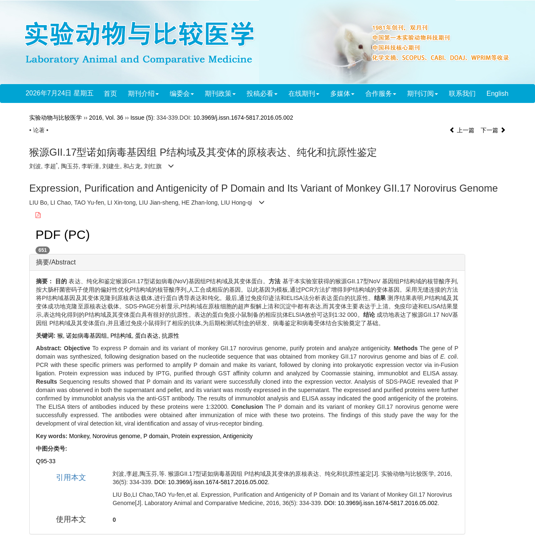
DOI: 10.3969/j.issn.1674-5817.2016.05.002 (211, 482)
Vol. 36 (114, 117)
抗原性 (170, 335)
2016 (95, 117)
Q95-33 (46, 461)
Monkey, (80, 436)
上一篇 (461, 130)
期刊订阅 (422, 93)
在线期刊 (303, 93)
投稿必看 (262, 93)
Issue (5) (141, 117)
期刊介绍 (143, 93)
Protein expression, (197, 436)
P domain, (157, 436)
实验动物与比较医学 (55, 117)
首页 (110, 93)
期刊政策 (220, 93)
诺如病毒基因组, (88, 335)
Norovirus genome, (117, 436)
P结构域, (122, 335)
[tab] (247, 262)
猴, (61, 335)
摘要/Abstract (56, 262)
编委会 (182, 93)
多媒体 (342, 93)
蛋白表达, (148, 335)
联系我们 (462, 93)
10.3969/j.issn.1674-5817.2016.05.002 (243, 117)
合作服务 (380, 93)
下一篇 (493, 130)
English (497, 93)
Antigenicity (238, 436)
